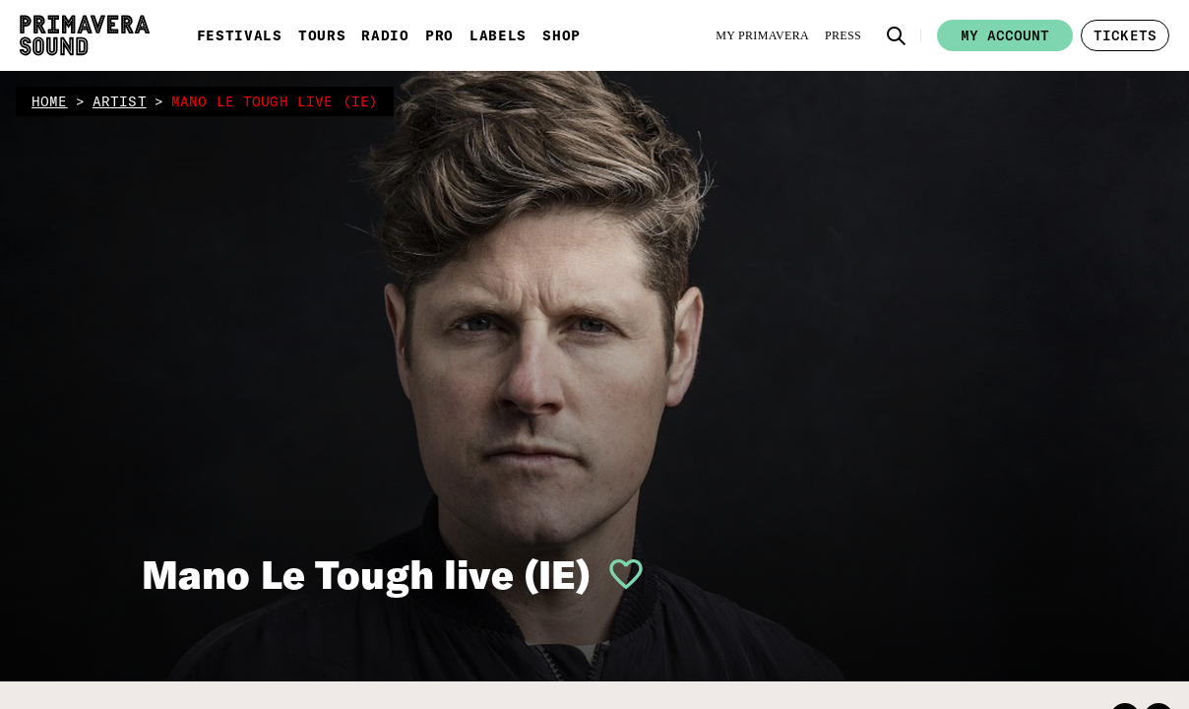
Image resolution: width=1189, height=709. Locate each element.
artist (120, 101)
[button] (896, 35)
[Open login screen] (618, 574)
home (49, 101)
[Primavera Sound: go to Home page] (85, 35)
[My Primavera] (762, 35)
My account (1005, 35)
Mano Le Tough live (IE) (366, 574)
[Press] (843, 35)
